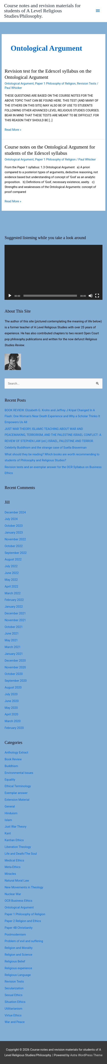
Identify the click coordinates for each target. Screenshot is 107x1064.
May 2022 (11, 580)
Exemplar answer (16, 793)
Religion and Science (18, 954)
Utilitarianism (13, 1008)
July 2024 (11, 519)
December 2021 (15, 613)
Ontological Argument (19, 83)
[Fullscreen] (97, 296)
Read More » (13, 129)
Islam (8, 820)
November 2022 (15, 539)
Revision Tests (86, 83)
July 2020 (11, 694)
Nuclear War (13, 894)
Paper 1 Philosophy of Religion (55, 83)
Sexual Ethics (13, 995)
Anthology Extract (16, 752)
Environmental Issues (19, 773)
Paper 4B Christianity (18, 928)
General (10, 806)
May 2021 (11, 640)
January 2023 (14, 532)
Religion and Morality (19, 948)
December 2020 (15, 660)
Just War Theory (15, 826)
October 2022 (14, 546)
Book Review (13, 759)
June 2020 (12, 701)
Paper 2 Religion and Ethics (23, 921)
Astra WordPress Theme (86, 1055)
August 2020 (13, 687)
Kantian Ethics (14, 840)
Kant (8, 833)
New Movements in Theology (24, 887)
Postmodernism (15, 934)
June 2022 (12, 573)
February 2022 (14, 600)
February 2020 (14, 728)
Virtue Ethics (13, 1015)
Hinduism (11, 813)
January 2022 (14, 606)
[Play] (10, 296)
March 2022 (13, 593)
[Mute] (90, 296)
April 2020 (11, 714)
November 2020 (15, 667)
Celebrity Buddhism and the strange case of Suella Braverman (45, 447)
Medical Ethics (14, 860)
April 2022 (11, 586)
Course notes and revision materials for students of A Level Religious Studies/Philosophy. (42, 11)
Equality (10, 779)
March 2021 (13, 647)
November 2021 (15, 620)
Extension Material (17, 800)
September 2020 (16, 681)
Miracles (10, 874)
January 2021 (14, 654)
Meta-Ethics (12, 867)
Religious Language (18, 975)
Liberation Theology (18, 847)
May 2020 (11, 708)
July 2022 (11, 566)
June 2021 (12, 633)
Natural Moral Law (17, 880)
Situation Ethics (15, 1002)
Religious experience (18, 968)
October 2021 (14, 627)
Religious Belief (15, 961)
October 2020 (14, 674)
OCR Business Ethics (18, 901)
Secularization (14, 988)
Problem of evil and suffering (24, 941)
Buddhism (11, 766)
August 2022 (13, 559)
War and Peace (14, 1022)
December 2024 (15, 512)
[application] (53, 272)
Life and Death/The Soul (21, 854)
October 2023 (14, 526)
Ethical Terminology (18, 786)
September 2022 (16, 553)
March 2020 (13, 721)
